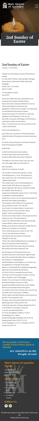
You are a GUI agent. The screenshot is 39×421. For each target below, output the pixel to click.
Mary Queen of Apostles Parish (18, 413)
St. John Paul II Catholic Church (10, 395)
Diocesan (25, 418)
